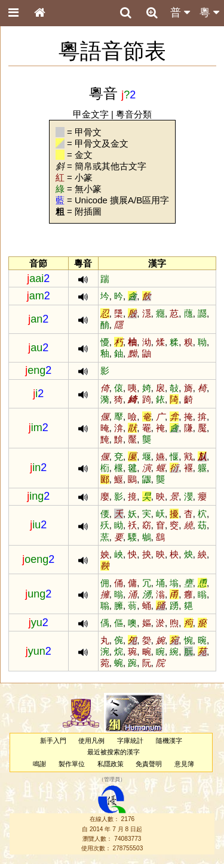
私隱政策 (110, 763)
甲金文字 (91, 114)
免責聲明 (149, 763)
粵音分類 (134, 114)
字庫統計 (130, 740)
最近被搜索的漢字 (113, 751)
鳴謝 (39, 763)
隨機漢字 (169, 740)
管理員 (112, 779)
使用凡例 (91, 740)
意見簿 (184, 763)
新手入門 (53, 740)
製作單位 (72, 763)
